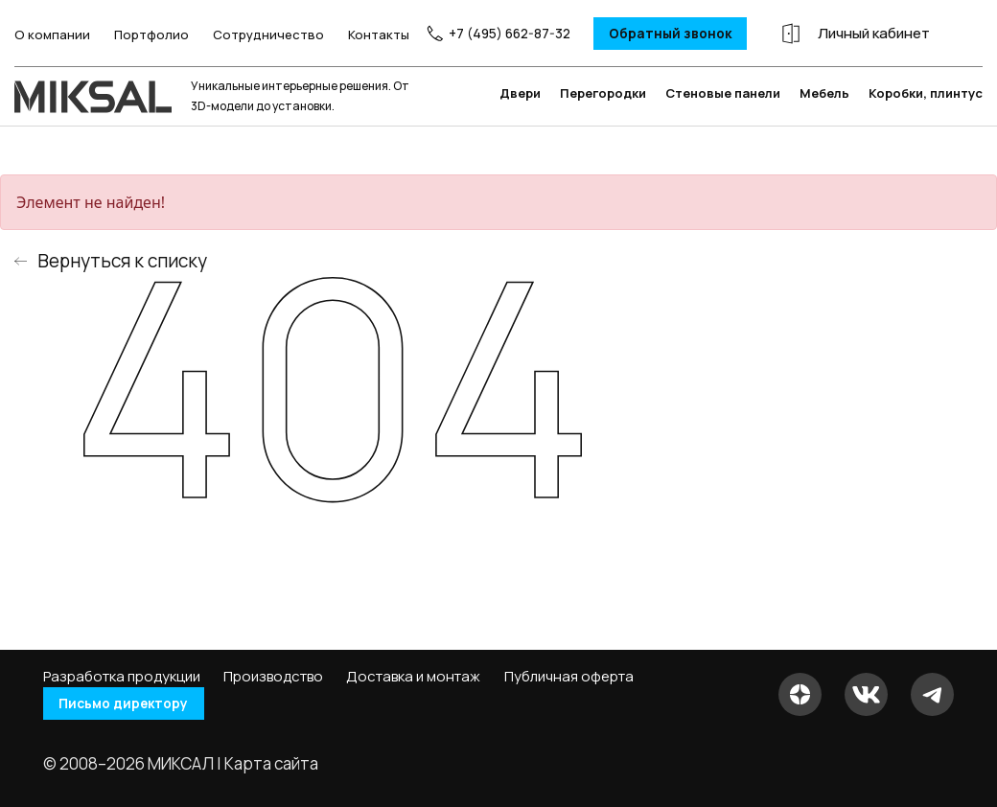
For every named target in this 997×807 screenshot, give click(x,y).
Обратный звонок (658, 33)
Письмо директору (133, 704)
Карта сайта (271, 763)
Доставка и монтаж (413, 676)
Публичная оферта (569, 676)
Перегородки (603, 123)
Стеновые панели (722, 123)
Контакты (365, 38)
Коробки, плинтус (926, 123)
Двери (520, 123)
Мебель (824, 123)
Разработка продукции (121, 676)
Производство (273, 676)
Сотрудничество (255, 38)
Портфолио (138, 38)
